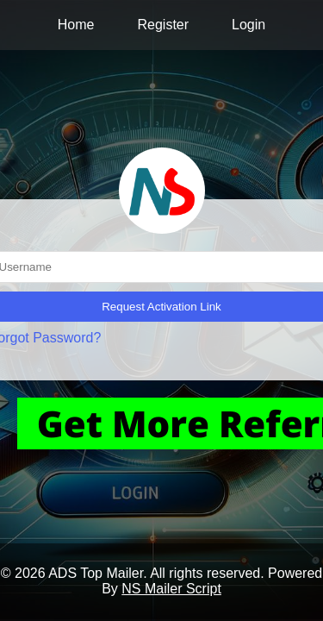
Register (163, 24)
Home (76, 24)
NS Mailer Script (171, 588)
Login (248, 24)
